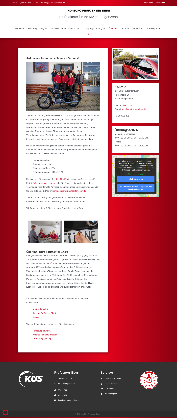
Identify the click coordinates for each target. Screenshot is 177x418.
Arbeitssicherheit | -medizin (45, 335)
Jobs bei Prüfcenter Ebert (45, 314)
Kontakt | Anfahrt (40, 310)
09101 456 (26, 2)
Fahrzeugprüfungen (42, 331)
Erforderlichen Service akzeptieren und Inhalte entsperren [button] (136, 188)
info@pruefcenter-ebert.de (53, 2)
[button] (37, 29)
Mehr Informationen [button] (135, 175)
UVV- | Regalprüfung (42, 339)
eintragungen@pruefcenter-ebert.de (70, 191)
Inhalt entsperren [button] (136, 180)
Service (36, 318)
